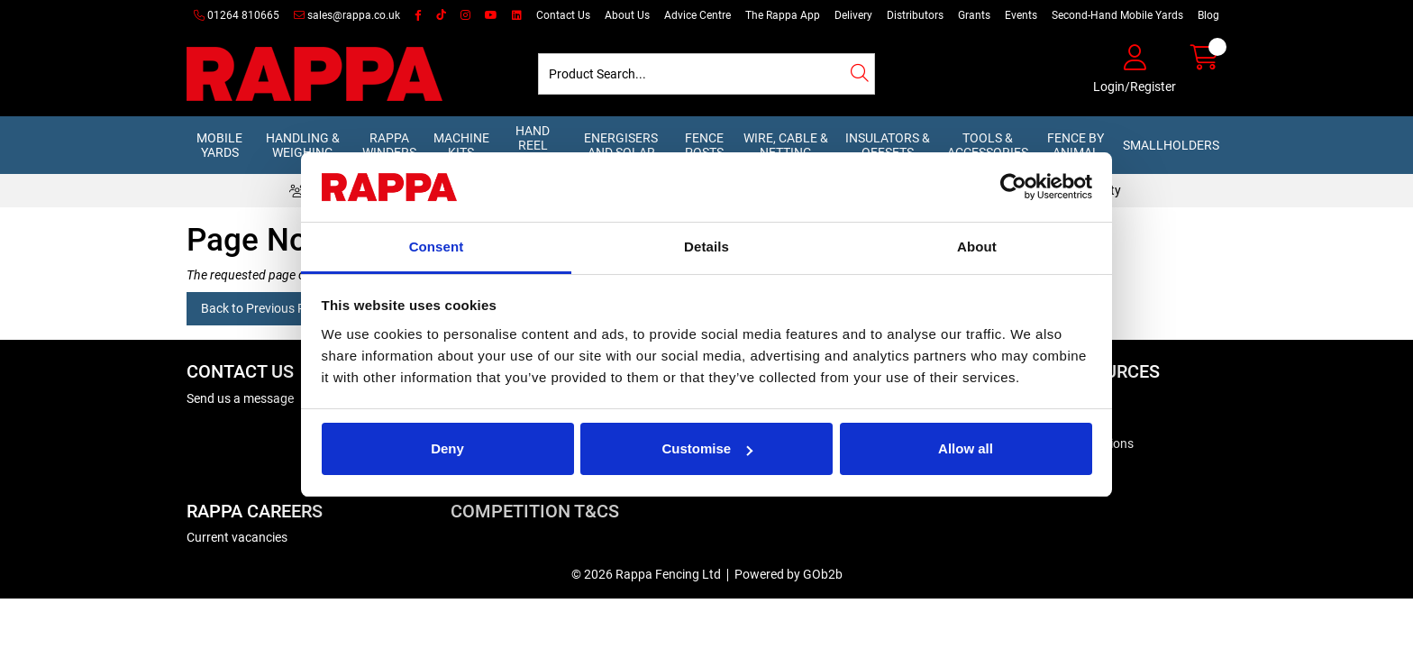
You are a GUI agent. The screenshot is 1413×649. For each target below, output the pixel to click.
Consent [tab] (436, 246)
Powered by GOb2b (788, 574)
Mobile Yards (219, 145)
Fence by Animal (1075, 145)
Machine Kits (461, 145)
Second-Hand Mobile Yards (1117, 15)
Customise (706, 448)
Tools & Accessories (987, 145)
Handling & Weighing (303, 145)
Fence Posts (704, 145)
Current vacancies (237, 537)
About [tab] (977, 246)
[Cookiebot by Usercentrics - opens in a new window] (1013, 187)
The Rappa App (782, 15)
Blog (1208, 15)
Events (1021, 15)
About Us (627, 15)
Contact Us (563, 15)
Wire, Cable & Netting (785, 145)
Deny (447, 448)
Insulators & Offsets (887, 145)
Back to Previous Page (263, 308)
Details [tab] (706, 246)
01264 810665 (236, 15)
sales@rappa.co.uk (347, 15)
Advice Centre (697, 15)
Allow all (965, 448)
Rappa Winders (389, 145)
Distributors (915, 15)
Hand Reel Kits (532, 145)
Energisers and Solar (621, 145)
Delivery (853, 15)
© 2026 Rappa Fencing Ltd (646, 574)
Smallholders (1171, 145)
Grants (974, 15)
